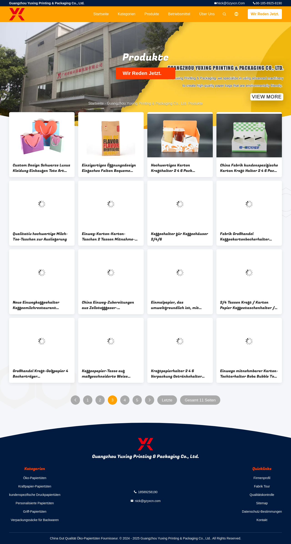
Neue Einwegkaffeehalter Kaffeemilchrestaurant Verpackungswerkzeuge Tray (39, 305)
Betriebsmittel (179, 14)
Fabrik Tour (262, 486)
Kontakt (261, 520)
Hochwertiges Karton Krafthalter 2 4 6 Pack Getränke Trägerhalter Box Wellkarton (176, 168)
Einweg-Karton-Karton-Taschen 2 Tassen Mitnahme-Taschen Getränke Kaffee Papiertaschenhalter (108, 236)
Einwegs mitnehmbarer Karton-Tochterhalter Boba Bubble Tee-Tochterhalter (249, 373)
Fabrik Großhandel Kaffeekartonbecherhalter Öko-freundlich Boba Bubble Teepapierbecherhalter (245, 236)
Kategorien (126, 14)
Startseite (101, 14)
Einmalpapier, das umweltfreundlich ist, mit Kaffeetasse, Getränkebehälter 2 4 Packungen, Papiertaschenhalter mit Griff (180, 305)
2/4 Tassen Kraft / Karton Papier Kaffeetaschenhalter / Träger (247, 305)
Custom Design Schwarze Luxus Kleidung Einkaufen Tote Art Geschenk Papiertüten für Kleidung (41, 168)
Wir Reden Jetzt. (265, 14)
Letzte (167, 400)
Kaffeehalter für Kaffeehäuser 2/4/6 (179, 236)
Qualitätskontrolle (262, 495)
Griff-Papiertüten (34, 511)
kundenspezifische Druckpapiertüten (34, 495)
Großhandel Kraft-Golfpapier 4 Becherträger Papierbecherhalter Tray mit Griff (40, 373)
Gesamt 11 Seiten (200, 400)
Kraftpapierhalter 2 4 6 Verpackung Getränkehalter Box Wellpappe (176, 373)
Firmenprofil (261, 478)
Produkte (151, 14)
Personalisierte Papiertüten (35, 503)
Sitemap (262, 503)
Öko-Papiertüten (34, 478)
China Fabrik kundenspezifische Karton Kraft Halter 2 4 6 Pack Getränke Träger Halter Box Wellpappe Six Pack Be (249, 168)
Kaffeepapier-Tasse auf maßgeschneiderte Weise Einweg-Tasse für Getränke (106, 373)
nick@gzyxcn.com (231, 3)
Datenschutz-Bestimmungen (262, 511)
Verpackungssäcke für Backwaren (35, 520)
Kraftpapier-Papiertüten (34, 486)
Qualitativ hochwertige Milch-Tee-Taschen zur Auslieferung (40, 236)
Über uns (207, 14)
